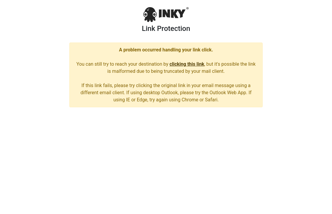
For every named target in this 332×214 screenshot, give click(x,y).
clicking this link (187, 64)
